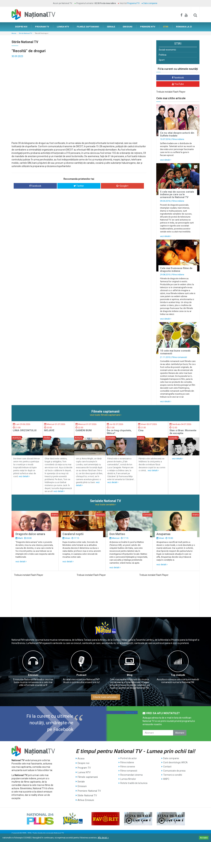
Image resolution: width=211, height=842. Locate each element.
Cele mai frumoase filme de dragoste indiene (176, 269)
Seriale (81, 779)
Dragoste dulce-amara (30, 534)
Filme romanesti (179, 357)
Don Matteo (117, 534)
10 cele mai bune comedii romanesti (175, 352)
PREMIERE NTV (147, 26)
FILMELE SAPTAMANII (88, 26)
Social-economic (167, 49)
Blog (129, 675)
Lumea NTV (83, 770)
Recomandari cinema (131, 775)
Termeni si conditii (172, 775)
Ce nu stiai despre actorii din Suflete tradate (177, 134)
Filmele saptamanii (87, 775)
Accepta (204, 838)
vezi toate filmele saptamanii (105, 415)
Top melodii (178, 675)
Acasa (14, 33)
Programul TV (133, 3)
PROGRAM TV (42, 26)
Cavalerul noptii (73, 534)
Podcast (81, 675)
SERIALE (111, 26)
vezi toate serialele (105, 504)
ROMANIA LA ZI (184, 26)
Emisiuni (33, 675)
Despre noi (83, 762)
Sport (162, 60)
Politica (162, 54)
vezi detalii (165, 160)
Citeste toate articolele (105, 697)
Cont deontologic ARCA (175, 762)
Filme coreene (127, 766)
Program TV (83, 766)
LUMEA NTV (63, 26)
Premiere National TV (88, 787)
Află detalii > (103, 838)
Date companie (150, 3)
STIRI (165, 26)
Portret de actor (128, 758)
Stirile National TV (25, 33)
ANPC (166, 779)
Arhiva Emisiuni (85, 795)
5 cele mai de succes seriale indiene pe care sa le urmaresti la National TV (177, 194)
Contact (167, 766)
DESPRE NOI (21, 26)
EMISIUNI (127, 26)
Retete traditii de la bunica (133, 783)
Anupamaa (163, 534)
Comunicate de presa (174, 770)
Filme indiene (178, 139)
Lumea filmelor (128, 779)
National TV (132, 712)
